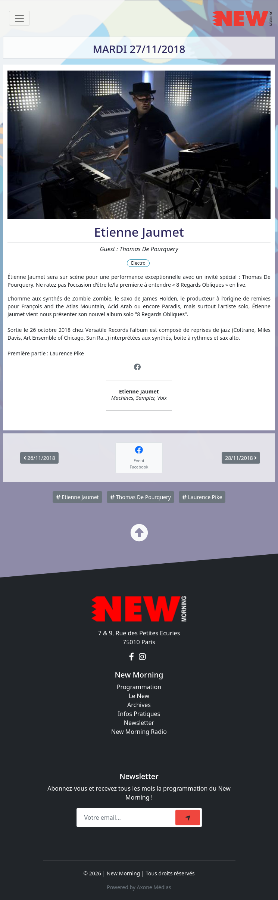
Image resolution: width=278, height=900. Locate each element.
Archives (139, 705)
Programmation (139, 687)
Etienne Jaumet (77, 497)
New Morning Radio (139, 732)
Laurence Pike (202, 497)
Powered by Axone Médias (139, 887)
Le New (139, 696)
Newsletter (139, 723)
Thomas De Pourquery (140, 497)
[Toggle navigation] (19, 18)
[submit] (187, 817)
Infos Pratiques (139, 714)
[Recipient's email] (127, 817)
